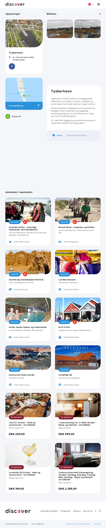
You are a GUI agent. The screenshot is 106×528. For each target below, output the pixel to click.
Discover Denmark (49, 511)
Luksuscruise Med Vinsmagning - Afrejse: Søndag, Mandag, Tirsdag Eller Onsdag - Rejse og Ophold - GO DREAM (77, 476)
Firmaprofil (65, 511)
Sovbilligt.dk (65, 375)
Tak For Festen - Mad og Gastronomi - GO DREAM (22, 423)
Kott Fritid (64, 327)
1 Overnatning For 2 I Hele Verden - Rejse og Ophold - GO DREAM (77, 423)
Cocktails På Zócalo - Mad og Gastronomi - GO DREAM (24, 473)
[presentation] (96, 14)
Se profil (14, 222)
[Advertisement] (74, 61)
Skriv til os (88, 511)
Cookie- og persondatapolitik (78, 524)
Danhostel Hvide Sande (21, 375)
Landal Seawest (67, 279)
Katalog (76, 511)
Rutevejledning (24, 106)
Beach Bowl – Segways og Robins (77, 227)
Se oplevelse (16, 417)
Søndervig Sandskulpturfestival (26, 279)
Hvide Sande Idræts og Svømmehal (28, 327)
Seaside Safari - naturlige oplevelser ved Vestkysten (23, 228)
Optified (97, 524)
